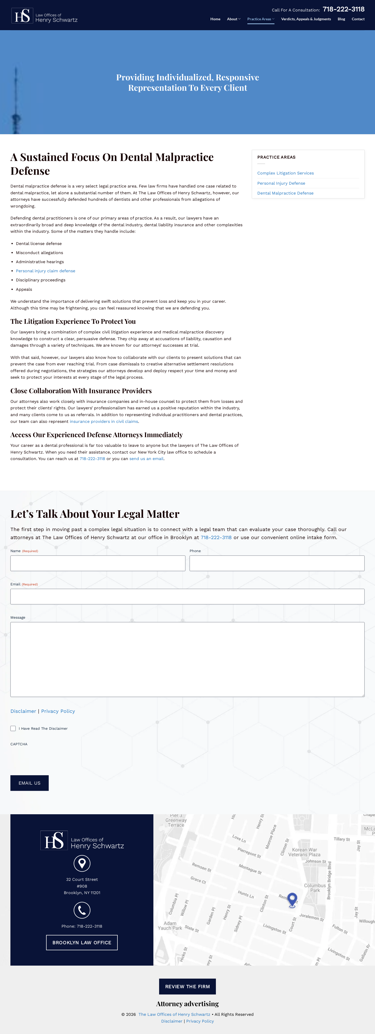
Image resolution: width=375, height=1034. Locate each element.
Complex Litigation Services (285, 173)
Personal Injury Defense (281, 183)
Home (215, 19)
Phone (195, 551)
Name (24, 551)
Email (24, 584)
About (234, 18)
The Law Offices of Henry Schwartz (174, 1014)
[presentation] (50, 759)
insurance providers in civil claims (104, 421)
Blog (341, 19)
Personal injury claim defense (45, 270)
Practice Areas (260, 18)
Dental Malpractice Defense (285, 193)
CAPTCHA (18, 744)
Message (17, 617)
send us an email (146, 458)
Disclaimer (23, 711)
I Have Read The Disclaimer (43, 728)
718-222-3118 (344, 9)
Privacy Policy (58, 711)
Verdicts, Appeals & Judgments (306, 19)
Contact (358, 19)
